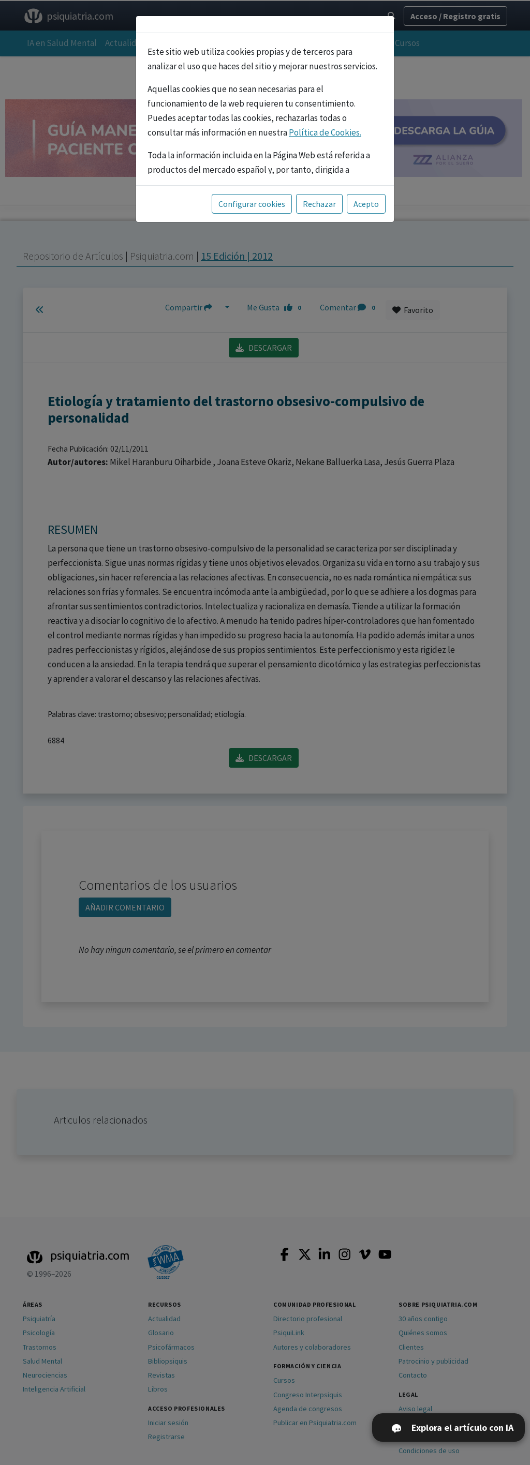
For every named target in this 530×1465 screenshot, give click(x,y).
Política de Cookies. (325, 132)
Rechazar (319, 204)
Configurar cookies (251, 204)
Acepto (366, 204)
